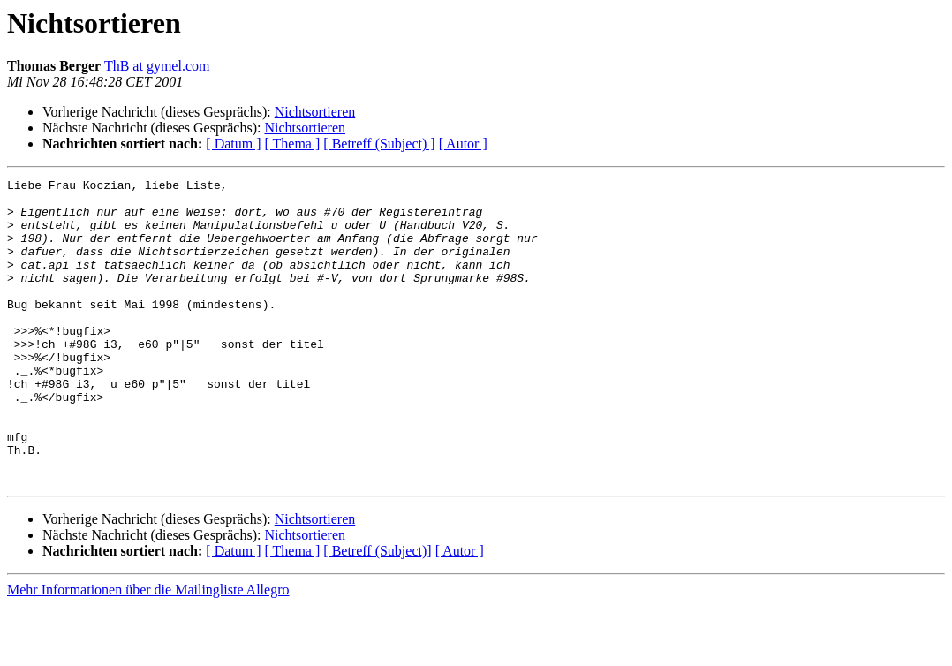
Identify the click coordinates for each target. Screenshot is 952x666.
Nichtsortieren (315, 111)
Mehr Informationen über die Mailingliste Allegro (148, 650)
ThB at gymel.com (157, 65)
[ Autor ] (463, 143)
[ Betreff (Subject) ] (378, 143)
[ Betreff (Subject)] (377, 611)
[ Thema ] (293, 143)
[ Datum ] (233, 143)
